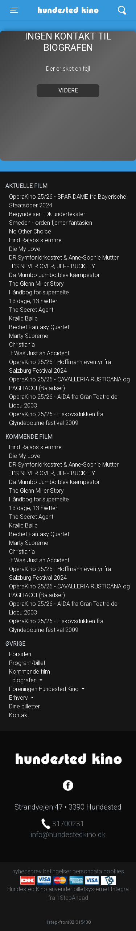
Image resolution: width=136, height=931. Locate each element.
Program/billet (27, 662)
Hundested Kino (65, 10)
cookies (113, 871)
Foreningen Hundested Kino (44, 689)
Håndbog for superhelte (39, 292)
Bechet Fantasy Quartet (39, 327)
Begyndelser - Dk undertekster (47, 214)
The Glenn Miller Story (36, 283)
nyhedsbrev (27, 871)
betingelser (57, 871)
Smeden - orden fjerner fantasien (50, 222)
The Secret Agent (31, 309)
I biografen (23, 680)
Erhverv (19, 697)
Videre (68, 90)
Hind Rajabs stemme (35, 240)
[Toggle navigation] (13, 10)
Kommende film (29, 671)
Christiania (22, 344)
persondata (87, 871)
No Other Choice (30, 231)
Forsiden (20, 654)
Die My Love (24, 248)
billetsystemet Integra (101, 889)
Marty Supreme (28, 335)
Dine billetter (24, 706)
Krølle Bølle (23, 318)
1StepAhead (72, 897)
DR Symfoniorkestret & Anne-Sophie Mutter (64, 257)
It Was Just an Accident (39, 353)
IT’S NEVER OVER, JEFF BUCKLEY (52, 266)
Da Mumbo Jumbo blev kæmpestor (54, 275)
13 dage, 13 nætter (33, 301)
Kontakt (19, 715)
